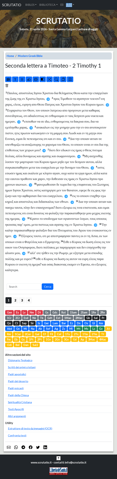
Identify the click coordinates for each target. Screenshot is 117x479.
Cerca (47, 286)
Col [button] (59, 334)
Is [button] (39, 323)
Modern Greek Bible (30, 56)
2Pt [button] (39, 339)
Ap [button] (82, 339)
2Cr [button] (17, 318)
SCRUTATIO (11, 5)
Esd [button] (26, 318)
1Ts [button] (67, 334)
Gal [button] (37, 334)
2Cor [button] (28, 334)
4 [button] (29, 300)
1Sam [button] (73, 312)
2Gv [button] (57, 339)
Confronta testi (17, 435)
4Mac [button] (102, 339)
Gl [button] (93, 323)
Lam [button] (55, 323)
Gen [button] (9, 312)
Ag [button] (56, 328)
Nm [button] (32, 312)
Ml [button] (71, 328)
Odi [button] (9, 345)
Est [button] (58, 318)
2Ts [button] (76, 334)
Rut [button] (63, 312)
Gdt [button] (49, 318)
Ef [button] (44, 334)
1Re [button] (93, 312)
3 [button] (22, 300)
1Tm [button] (85, 334)
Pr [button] (103, 318)
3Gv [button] (66, 339)
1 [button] (8, 300)
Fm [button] (9, 339)
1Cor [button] (18, 334)
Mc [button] (86, 328)
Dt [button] (39, 312)
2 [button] (15, 300)
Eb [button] (16, 339)
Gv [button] (101, 328)
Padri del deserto (18, 381)
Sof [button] (48, 328)
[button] (70, 5)
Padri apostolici (17, 374)
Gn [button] (18, 328)
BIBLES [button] (29, 4)
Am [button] (101, 323)
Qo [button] (9, 323)
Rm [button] (9, 334)
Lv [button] (24, 312)
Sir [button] (32, 323)
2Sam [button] (84, 312)
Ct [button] (16, 323)
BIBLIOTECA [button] (47, 4)
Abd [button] (9, 328)
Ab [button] (40, 328)
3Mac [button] (91, 339)
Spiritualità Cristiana (20, 402)
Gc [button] (23, 339)
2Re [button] (102, 312)
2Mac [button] (78, 318)
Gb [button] (88, 318)
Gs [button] (46, 312)
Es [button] (17, 312)
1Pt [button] (31, 339)
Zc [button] (63, 328)
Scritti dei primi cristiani (21, 367)
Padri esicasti (16, 388)
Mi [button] (25, 328)
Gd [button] (75, 339)
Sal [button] (96, 318)
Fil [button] (51, 334)
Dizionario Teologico (20, 360)
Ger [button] (46, 323)
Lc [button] (93, 328)
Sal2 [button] (35, 345)
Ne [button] (34, 318)
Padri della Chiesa (18, 395)
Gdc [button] (54, 312)
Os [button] (86, 323)
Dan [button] (25, 345)
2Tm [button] (94, 334)
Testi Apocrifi (16, 409)
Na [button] (32, 328)
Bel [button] (18, 345)
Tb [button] (41, 318)
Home (10, 56)
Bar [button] (64, 323)
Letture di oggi (87, 29)
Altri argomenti (17, 416)
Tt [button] (102, 334)
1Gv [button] (48, 339)
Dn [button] (78, 323)
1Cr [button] (9, 318)
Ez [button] (71, 323)
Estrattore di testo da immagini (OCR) (30, 428)
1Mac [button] (67, 318)
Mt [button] (78, 328)
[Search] (24, 286)
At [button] (108, 328)
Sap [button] (24, 323)
